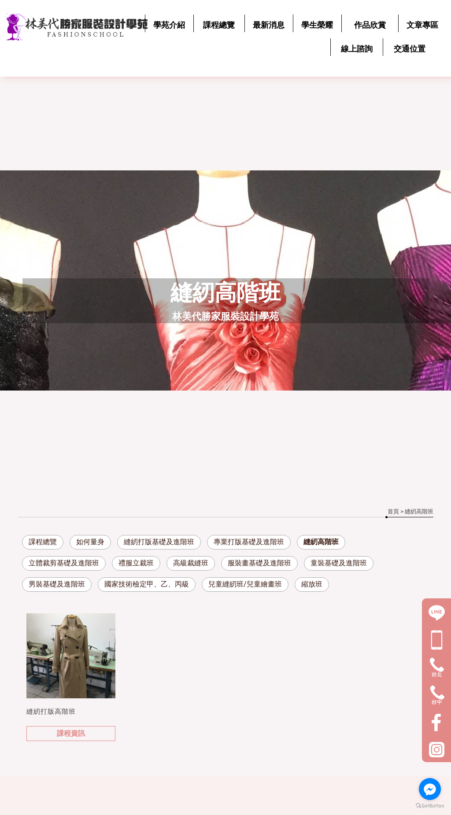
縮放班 (311, 584)
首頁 (393, 511)
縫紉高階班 (321, 542)
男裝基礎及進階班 (57, 584)
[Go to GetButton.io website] (430, 806)
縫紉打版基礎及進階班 (159, 542)
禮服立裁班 (136, 563)
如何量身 (90, 542)
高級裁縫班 (190, 563)
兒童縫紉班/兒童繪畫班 (245, 584)
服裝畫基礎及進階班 (259, 563)
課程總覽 (43, 542)
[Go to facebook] (430, 789)
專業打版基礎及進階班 (249, 542)
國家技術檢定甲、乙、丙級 (146, 584)
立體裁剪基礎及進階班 (64, 563)
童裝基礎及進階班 (339, 563)
